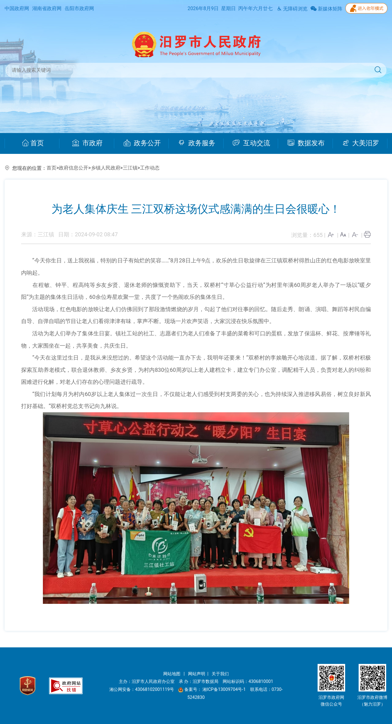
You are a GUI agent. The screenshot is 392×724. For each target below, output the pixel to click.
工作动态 (150, 168)
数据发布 (306, 143)
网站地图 (172, 673)
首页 (33, 143)
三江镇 (130, 168)
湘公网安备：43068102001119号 (141, 689)
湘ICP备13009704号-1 (224, 689)
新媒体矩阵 (326, 9)
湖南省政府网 (47, 8)
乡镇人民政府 (105, 168)
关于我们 (220, 673)
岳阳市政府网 (79, 8)
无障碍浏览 (292, 9)
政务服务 (196, 143)
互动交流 (251, 143)
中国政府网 (17, 8)
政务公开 (142, 143)
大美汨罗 (360, 143)
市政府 (87, 143)
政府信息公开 (73, 168)
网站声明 (196, 673)
